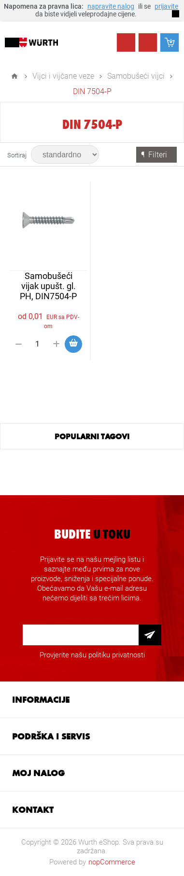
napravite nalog (110, 6)
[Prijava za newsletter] (81, 635)
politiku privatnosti (116, 655)
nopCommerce (111, 862)
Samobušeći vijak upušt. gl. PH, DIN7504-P (48, 286)
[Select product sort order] (65, 154)
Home (14, 76)
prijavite (166, 6)
